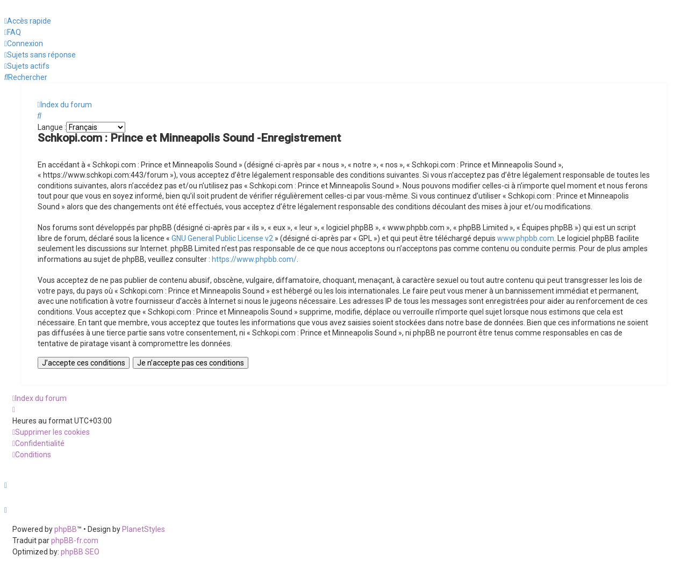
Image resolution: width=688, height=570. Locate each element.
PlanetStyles (143, 529)
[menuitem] (12, 32)
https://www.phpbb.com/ (254, 259)
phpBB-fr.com (74, 540)
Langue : (52, 127)
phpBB (65, 529)
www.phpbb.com (525, 238)
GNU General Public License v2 (222, 238)
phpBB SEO (80, 551)
